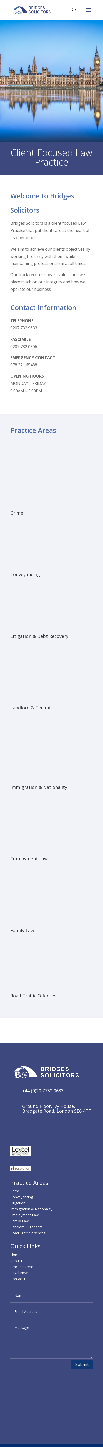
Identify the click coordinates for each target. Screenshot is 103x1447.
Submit (82, 1364)
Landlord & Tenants (26, 1227)
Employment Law (29, 859)
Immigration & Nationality (38, 787)
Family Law (22, 930)
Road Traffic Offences (33, 996)
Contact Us (19, 1278)
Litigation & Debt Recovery (39, 636)
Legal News (19, 1272)
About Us (17, 1260)
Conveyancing (25, 574)
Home (15, 1254)
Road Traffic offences (27, 1233)
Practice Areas (22, 1266)
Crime (16, 513)
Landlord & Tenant (30, 708)
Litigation (17, 1203)
